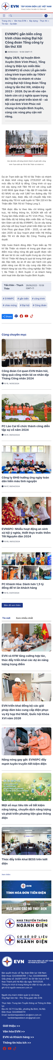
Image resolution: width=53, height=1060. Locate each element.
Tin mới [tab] (6, 618)
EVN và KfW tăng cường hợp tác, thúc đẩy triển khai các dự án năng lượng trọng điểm (25, 660)
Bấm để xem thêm (12, 605)
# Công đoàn (39, 305)
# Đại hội (25, 305)
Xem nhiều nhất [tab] (24, 618)
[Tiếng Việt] (26, 6)
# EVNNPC (8, 298)
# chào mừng (10, 305)
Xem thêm (6, 874)
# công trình (38, 298)
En (49, 16)
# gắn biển (23, 298)
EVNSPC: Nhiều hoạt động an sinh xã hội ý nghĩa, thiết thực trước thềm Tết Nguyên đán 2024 (26, 532)
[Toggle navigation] (4, 15)
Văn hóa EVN (20, 21)
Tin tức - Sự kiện (9, 24)
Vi (46, 16)
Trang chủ (6, 21)
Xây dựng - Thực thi (38, 21)
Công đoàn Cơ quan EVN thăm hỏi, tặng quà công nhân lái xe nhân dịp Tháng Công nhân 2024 (25, 374)
